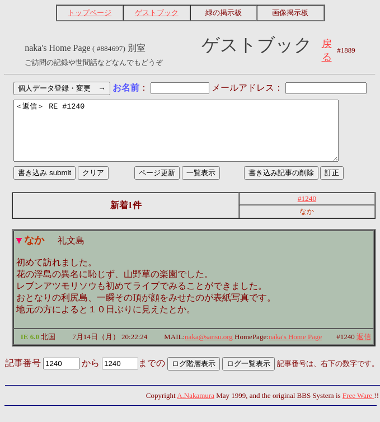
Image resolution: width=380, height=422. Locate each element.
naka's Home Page (295, 348)
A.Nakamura (195, 407)
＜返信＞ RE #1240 (190, 137)
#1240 (307, 210)
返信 (363, 348)
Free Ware (358, 407)
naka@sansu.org (209, 348)
